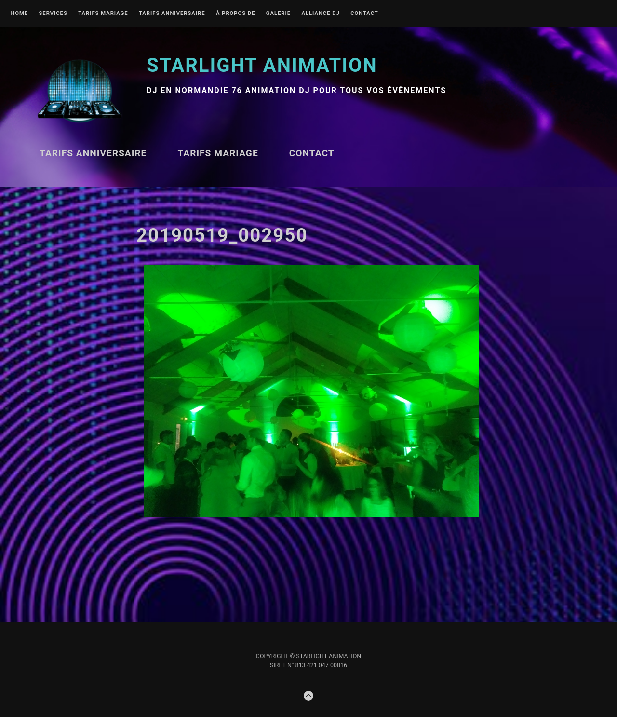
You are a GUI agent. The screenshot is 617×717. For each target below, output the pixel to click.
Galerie (278, 13)
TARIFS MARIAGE (103, 13)
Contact (364, 13)
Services (53, 13)
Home (19, 13)
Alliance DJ (320, 13)
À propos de (235, 13)
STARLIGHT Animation (262, 65)
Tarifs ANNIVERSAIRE (172, 13)
